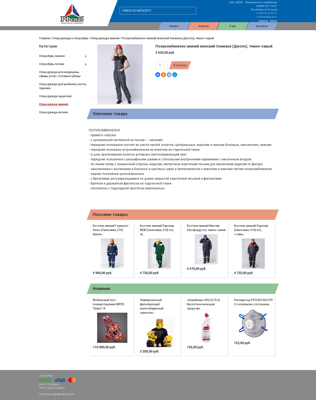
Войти (273, 21)
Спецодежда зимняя (105, 38)
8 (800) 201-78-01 (266, 6)
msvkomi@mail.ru (267, 16)
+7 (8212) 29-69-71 (266, 13)
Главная (44, 38)
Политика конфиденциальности (56, 394)
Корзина (263, 21)
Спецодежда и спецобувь (70, 38)
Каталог (174, 26)
